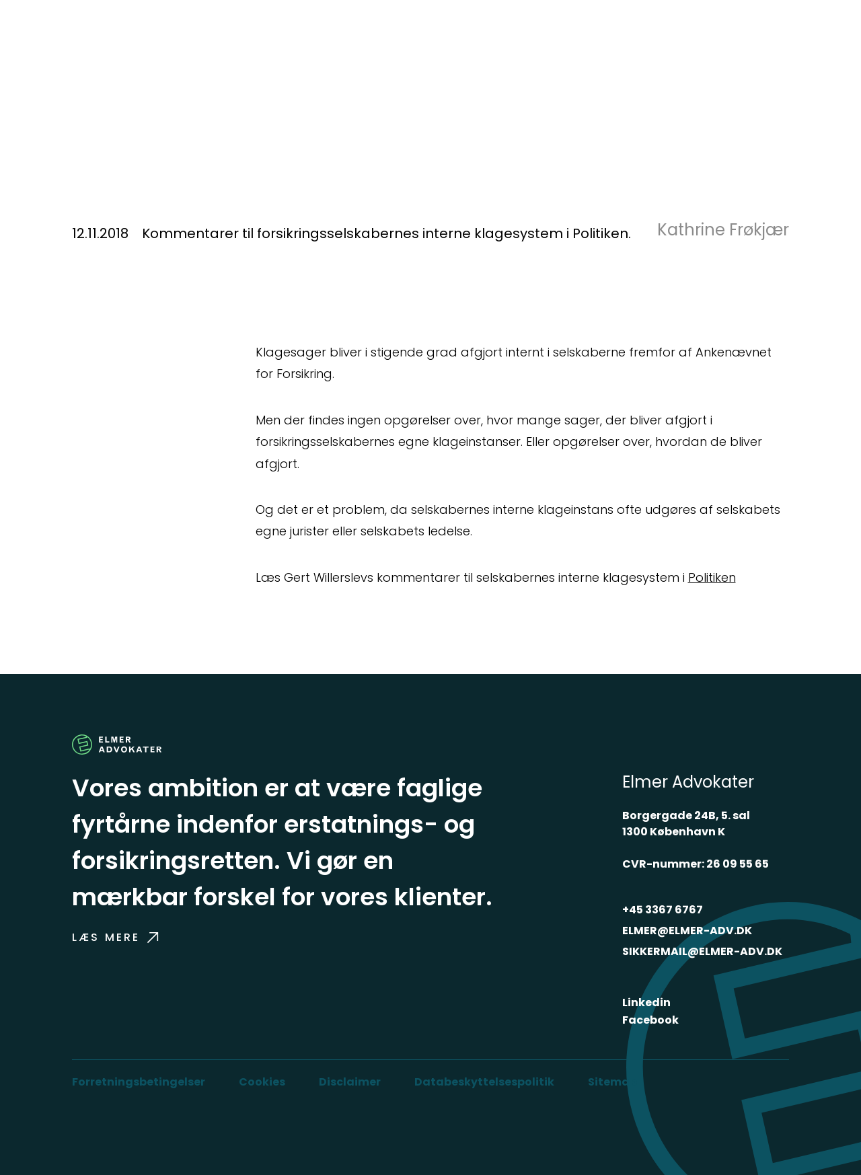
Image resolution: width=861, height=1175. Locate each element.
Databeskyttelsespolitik (484, 1082)
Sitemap (612, 1082)
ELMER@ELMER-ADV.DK (687, 930)
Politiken (712, 577)
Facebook (650, 1020)
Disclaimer (350, 1082)
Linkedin (646, 1002)
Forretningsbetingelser (138, 1082)
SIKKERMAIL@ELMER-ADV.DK (702, 951)
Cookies (262, 1082)
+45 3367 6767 (662, 909)
